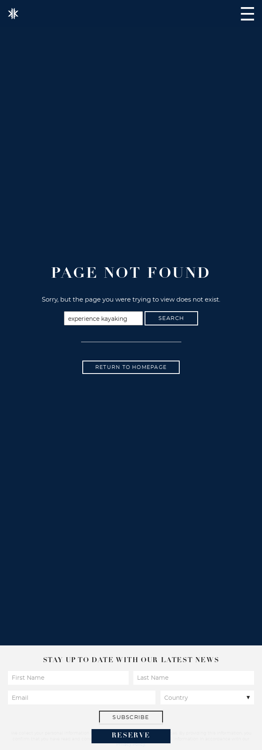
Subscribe (131, 717)
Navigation (247, 13)
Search (171, 318)
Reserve (131, 735)
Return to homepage (131, 367)
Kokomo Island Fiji (13, 13)
